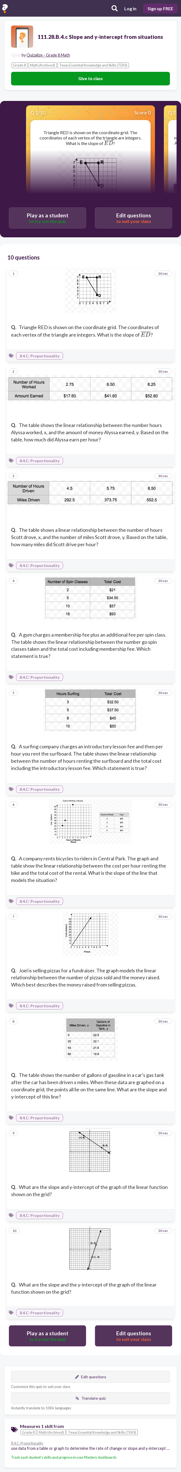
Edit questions (90, 1376)
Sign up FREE (160, 8)
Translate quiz (90, 1398)
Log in (130, 8)
